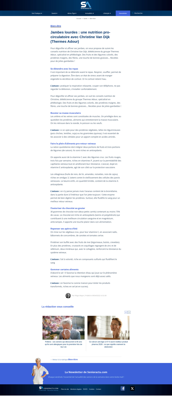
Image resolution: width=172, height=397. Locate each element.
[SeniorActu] (86, 5)
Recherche (138, 13)
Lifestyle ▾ (107, 13)
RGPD (89, 390)
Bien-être (93, 18)
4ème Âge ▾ (71, 13)
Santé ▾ (54, 13)
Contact (104, 390)
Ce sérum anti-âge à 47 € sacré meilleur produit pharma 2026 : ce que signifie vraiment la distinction (108, 344)
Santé (85, 18)
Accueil (78, 18)
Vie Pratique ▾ (37, 13)
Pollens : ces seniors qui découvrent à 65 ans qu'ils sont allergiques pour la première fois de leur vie (63, 344)
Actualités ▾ (89, 13)
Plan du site (66, 390)
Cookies (97, 390)
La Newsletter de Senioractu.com (86, 373)
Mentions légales (78, 390)
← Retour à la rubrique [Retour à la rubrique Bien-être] (64, 361)
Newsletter (123, 13)
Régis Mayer (79, 295)
